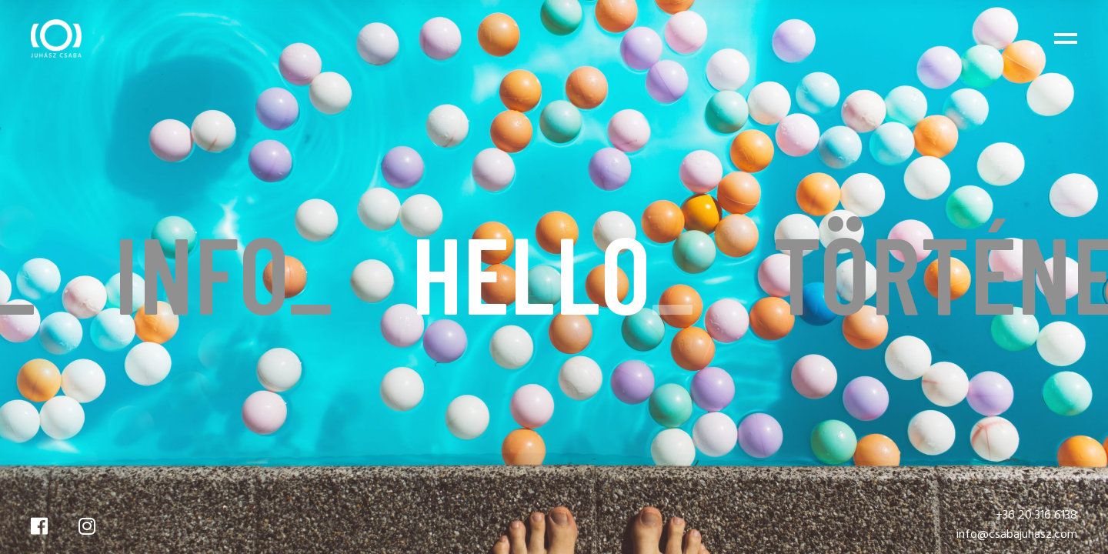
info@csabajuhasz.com (1016, 535)
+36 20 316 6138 (1036, 516)
